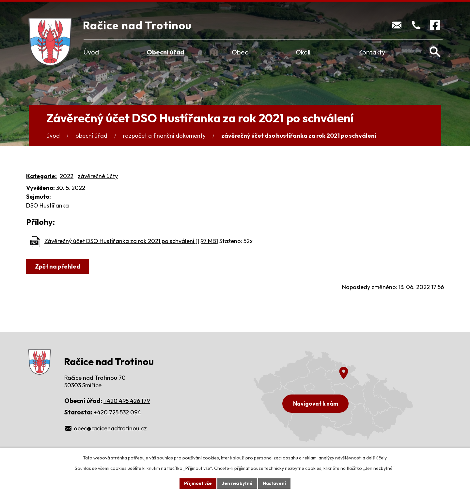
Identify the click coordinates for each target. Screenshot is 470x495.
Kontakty (371, 52)
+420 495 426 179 (126, 401)
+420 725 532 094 (117, 412)
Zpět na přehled (57, 266)
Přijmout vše (198, 483)
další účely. (376, 458)
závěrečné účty (98, 176)
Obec (240, 52)
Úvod (91, 52)
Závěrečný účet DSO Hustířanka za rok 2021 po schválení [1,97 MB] (131, 241)
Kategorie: (41, 176)
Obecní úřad (165, 52)
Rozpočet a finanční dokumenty (164, 135)
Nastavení (274, 483)
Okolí (303, 52)
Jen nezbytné (237, 483)
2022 (66, 176)
